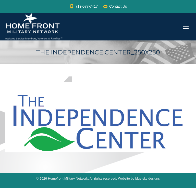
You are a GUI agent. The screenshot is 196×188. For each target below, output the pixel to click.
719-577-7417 (83, 6)
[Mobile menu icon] (186, 27)
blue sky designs (147, 178)
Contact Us (115, 6)
